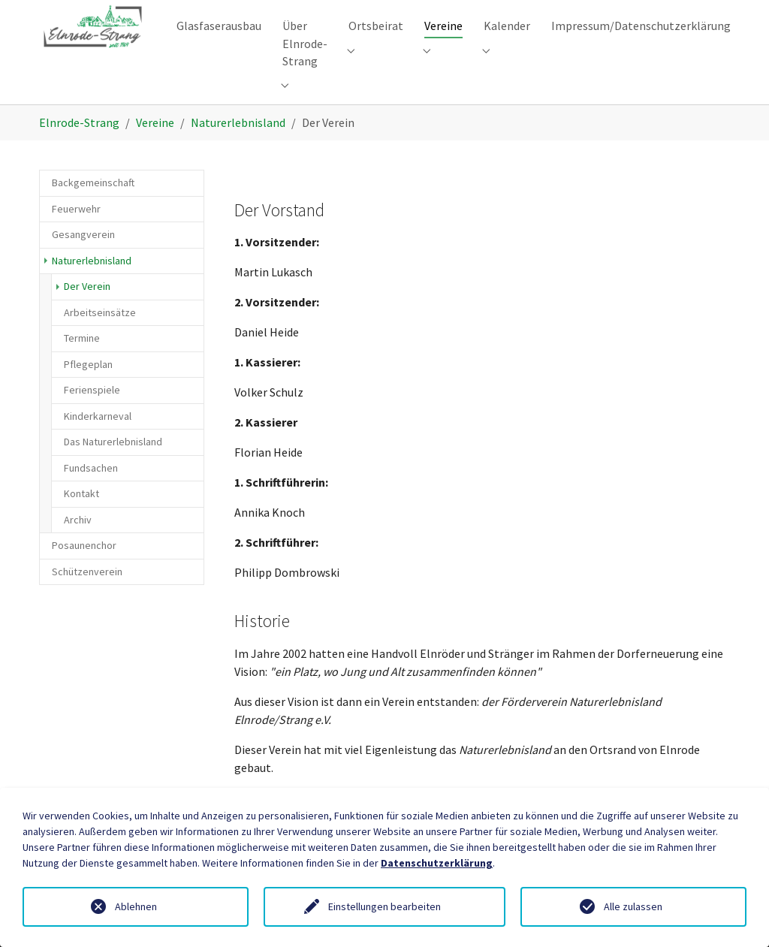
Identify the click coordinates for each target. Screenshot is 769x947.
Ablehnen (136, 906)
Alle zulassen (633, 906)
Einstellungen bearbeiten (384, 906)
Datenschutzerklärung (437, 863)
